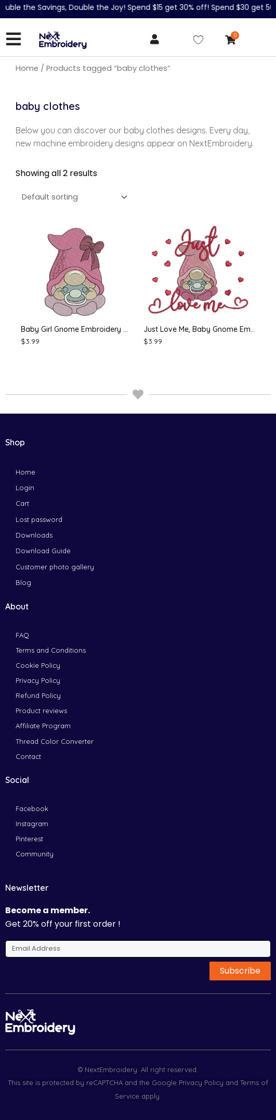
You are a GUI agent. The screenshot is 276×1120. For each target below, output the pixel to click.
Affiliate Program (43, 725)
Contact (28, 756)
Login (25, 487)
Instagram (32, 823)
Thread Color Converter (55, 741)
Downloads (34, 535)
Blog (23, 582)
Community (35, 854)
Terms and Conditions (51, 650)
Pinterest (29, 839)
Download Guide (43, 550)
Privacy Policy (38, 680)
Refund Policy (38, 695)
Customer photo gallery (55, 567)
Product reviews (41, 710)
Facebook (32, 808)
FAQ (22, 635)
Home (27, 68)
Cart (22, 503)
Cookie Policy (38, 665)
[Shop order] (72, 197)
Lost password (39, 519)
